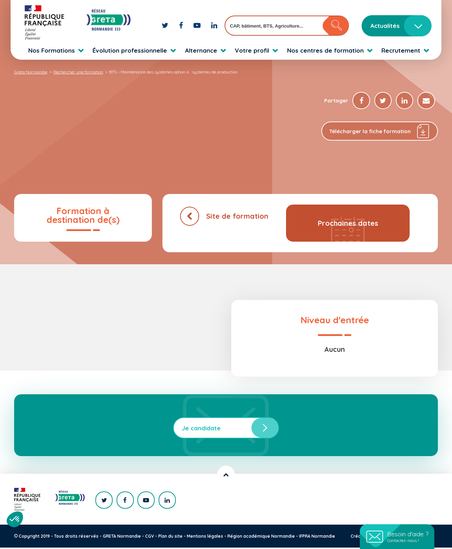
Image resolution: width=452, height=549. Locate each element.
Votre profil (252, 50)
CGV (149, 537)
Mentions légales (205, 537)
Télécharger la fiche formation (379, 133)
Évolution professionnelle (130, 50)
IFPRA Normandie (317, 537)
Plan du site (170, 537)
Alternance (201, 50)
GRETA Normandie (122, 537)
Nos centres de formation (325, 50)
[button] (14, 519)
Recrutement (400, 50)
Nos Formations (51, 50)
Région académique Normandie (261, 537)
